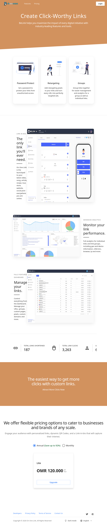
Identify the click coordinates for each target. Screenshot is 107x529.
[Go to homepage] (10, 4)
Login (100, 4)
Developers (17, 513)
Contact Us (59, 513)
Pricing (36, 4)
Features (27, 4)
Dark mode (70, 521)
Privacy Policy (30, 513)
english (86, 521)
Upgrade (53, 482)
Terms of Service (45, 513)
